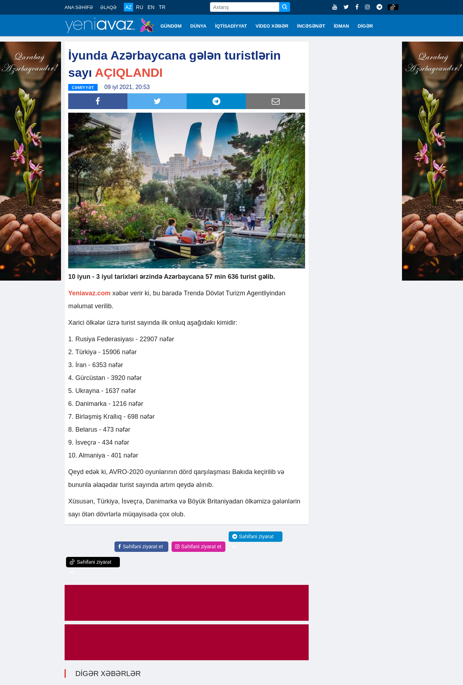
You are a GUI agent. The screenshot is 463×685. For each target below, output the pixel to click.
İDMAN (341, 26)
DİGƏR (365, 26)
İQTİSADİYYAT (231, 26)
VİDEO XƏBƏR (272, 26)
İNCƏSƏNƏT (311, 26)
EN (151, 7)
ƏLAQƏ (108, 7)
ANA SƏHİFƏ (79, 7)
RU (139, 7)
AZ (128, 7)
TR (162, 7)
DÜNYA (198, 26)
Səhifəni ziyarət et (140, 546)
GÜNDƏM (171, 26)
